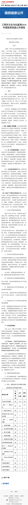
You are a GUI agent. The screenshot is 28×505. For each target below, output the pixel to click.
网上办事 (20, 5)
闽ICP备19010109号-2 (14, 501)
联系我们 (17, 496)
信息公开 (14, 5)
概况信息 (7, 5)
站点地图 (6, 496)
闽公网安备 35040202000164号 (14, 500)
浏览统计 (22, 496)
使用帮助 (11, 496)
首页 (2, 5)
